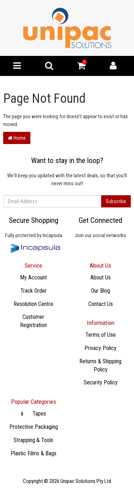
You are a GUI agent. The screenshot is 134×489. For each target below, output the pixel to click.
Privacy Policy (100, 348)
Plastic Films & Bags (33, 453)
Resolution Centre (33, 304)
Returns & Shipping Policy (100, 365)
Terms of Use (100, 334)
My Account (33, 277)
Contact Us (100, 304)
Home (17, 138)
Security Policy (101, 382)
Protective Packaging (33, 426)
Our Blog (100, 290)
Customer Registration (33, 321)
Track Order (33, 290)
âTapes (33, 413)
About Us (100, 277)
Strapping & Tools (33, 440)
